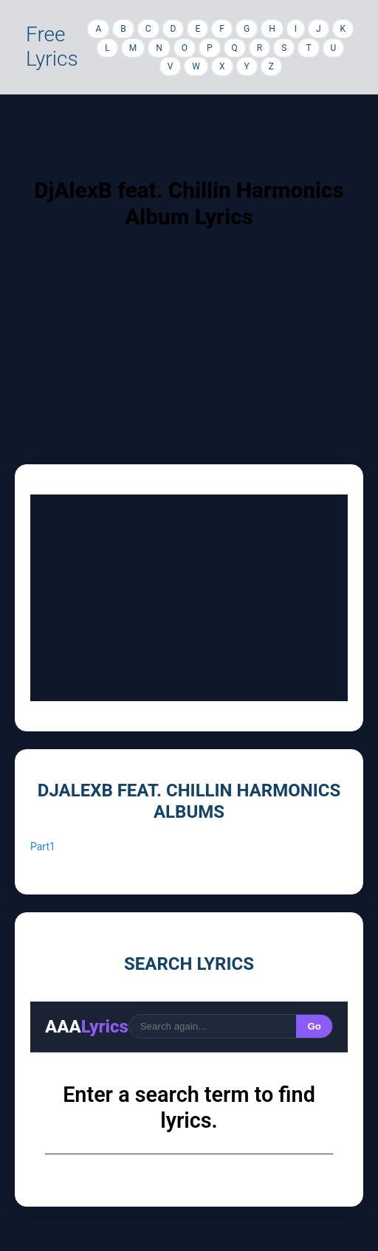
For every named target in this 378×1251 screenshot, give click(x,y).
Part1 (42, 846)
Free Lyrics (52, 47)
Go (314, 1026)
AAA (86, 1026)
